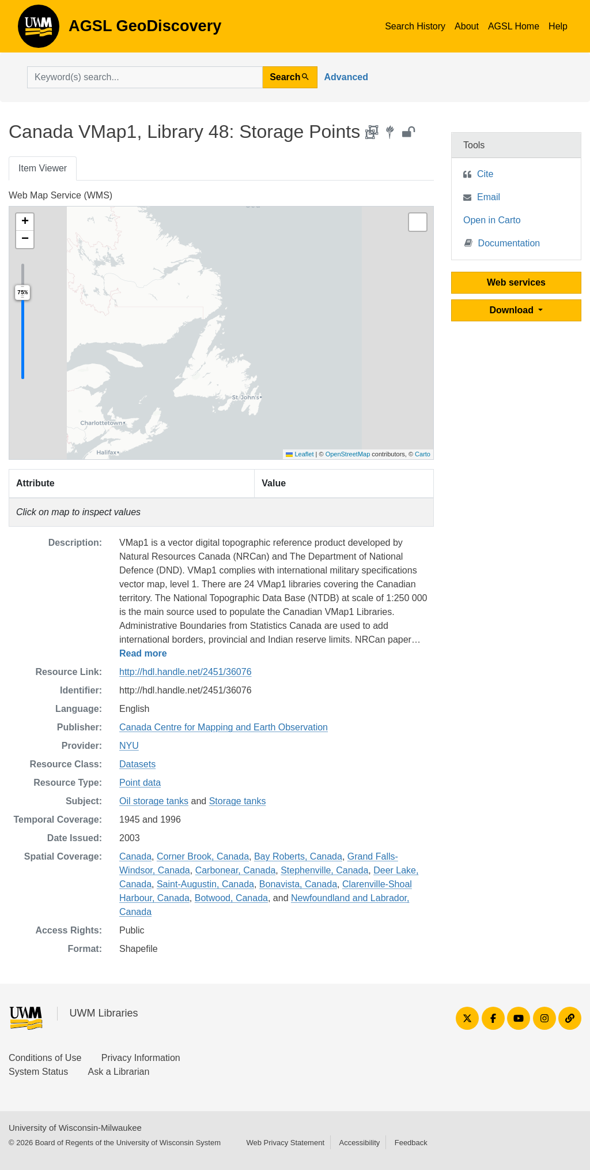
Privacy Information (140, 1058)
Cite (485, 174)
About (467, 26)
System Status (38, 1072)
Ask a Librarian (119, 1072)
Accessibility (359, 1142)
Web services (516, 282)
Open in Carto (492, 220)
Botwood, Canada (231, 898)
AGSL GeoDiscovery (38, 30)
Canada (135, 856)
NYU (129, 746)
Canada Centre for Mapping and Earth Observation (223, 727)
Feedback (411, 1142)
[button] (24, 222)
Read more (143, 653)
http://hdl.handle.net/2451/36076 (185, 672)
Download (513, 310)
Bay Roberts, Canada (298, 856)
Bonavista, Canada (298, 884)
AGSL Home (513, 26)
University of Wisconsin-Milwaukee (75, 1127)
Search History (415, 26)
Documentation (502, 242)
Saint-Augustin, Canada (205, 884)
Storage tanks (237, 801)
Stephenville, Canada (324, 870)
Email (488, 197)
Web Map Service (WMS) (60, 195)
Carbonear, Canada (235, 870)
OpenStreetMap (348, 454)
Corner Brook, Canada (203, 856)
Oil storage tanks (153, 801)
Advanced (346, 77)
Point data (140, 782)
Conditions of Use (45, 1058)
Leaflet (299, 454)
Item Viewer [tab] (42, 168)
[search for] (145, 77)
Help (558, 26)
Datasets (137, 764)
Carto (422, 454)
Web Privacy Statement (285, 1142)
